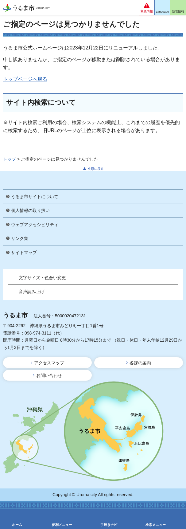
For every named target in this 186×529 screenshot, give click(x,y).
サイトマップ (24, 252)
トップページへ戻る (25, 79)
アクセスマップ (49, 362)
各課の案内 (140, 362)
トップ (9, 159)
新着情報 (178, 11)
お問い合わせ (49, 375)
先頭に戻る (95, 168)
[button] (147, 7)
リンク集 (19, 238)
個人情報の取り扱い (30, 210)
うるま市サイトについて (34, 196)
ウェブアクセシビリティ (34, 224)
